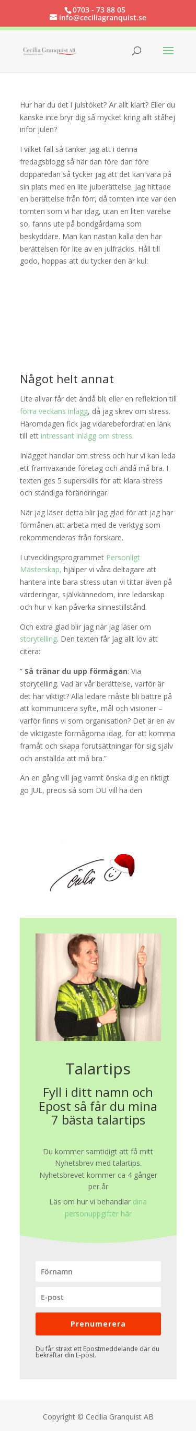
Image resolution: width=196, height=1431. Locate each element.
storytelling (38, 639)
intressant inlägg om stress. (87, 436)
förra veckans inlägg (54, 411)
